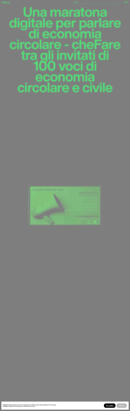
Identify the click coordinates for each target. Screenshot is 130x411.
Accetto (109, 405)
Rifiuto (122, 405)
